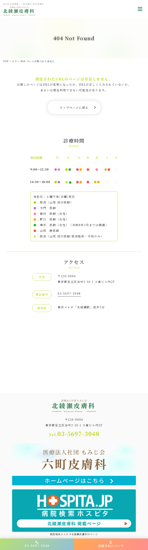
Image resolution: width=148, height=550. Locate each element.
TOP (5, 61)
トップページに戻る (74, 107)
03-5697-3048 (69, 293)
